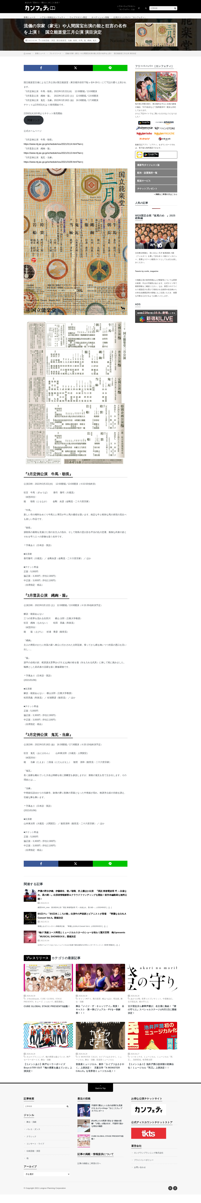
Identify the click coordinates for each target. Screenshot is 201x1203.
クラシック (31, 1145)
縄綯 (89, 43)
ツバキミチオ (136, 1061)
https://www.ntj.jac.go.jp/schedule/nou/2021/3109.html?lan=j (53, 165)
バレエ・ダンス (33, 1138)
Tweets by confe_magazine (146, 274)
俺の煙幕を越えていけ (55, 1061)
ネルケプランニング (35, 1061)
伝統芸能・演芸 (48, 43)
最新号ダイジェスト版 (148, 168)
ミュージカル (149, 1061)
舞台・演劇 (46, 1063)
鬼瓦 (95, 43)
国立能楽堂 (61, 43)
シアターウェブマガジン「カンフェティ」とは (126, 7)
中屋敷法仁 (168, 1002)
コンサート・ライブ (35, 1152)
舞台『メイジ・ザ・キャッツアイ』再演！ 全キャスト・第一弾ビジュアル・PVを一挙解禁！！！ (100, 1013)
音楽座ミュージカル (105, 1063)
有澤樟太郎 (147, 1063)
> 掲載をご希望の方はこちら (165, 197)
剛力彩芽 (97, 1002)
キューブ (39, 1005)
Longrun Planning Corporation (53, 1197)
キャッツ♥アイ (84, 1002)
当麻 (70, 43)
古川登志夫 (133, 1005)
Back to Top (100, 1097)
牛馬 (80, 43)
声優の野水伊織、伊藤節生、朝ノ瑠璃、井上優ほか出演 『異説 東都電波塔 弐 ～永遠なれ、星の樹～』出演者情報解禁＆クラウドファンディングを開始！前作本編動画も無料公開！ (82, 898)
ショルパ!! (48, 1005)
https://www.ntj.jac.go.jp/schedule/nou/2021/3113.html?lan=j (53, 156)
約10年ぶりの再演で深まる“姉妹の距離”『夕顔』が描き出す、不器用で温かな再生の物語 (107, 1132)
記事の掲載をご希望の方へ (89, 1172)
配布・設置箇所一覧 (147, 176)
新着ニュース (29, 17)
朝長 (75, 43)
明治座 (116, 1002)
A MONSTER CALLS (87, 1061)
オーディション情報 (100, 17)
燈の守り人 (144, 1005)
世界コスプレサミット (151, 1002)
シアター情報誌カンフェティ (52, 17)
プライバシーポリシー (144, 1168)
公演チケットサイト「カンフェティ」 (130, 17)
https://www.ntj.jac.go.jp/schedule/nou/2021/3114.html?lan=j (53, 147)
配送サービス (144, 184)
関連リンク (33, 123)
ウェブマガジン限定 (78, 17)
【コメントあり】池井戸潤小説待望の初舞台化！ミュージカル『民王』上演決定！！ (152, 1070)
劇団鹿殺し (59, 1005)
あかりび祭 (135, 1002)
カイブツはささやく (107, 1061)
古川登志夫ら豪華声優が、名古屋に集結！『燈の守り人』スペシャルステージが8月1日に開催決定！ (152, 1013)
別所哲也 (137, 1063)
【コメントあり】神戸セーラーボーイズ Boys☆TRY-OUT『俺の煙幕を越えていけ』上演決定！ (47, 1072)
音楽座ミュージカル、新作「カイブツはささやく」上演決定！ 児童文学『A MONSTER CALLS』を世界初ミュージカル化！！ (100, 1074)
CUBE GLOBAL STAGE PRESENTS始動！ (47, 1011)
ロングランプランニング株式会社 (148, 1161)
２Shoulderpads (32, 1002)
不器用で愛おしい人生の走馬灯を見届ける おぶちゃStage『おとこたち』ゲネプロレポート (106, 1116)
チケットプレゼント (147, 191)
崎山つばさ (107, 1002)
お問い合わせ (140, 1176)
